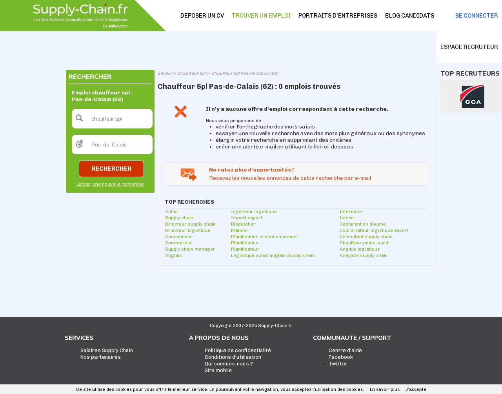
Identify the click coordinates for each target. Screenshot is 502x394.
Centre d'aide (345, 350)
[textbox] (112, 118)
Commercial (179, 243)
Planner (240, 230)
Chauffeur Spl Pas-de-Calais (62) (244, 73)
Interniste (351, 211)
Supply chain (179, 217)
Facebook (341, 357)
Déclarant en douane (363, 224)
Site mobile (218, 370)
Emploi (164, 73)
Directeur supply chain (190, 224)
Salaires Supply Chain (106, 350)
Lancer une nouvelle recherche (110, 184)
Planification (244, 243)
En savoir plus (385, 389)
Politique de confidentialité (238, 350)
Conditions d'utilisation (233, 357)
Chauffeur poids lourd (364, 243)
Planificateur (245, 249)
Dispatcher (243, 224)
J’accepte (416, 389)
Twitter (338, 364)
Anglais (173, 255)
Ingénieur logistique (254, 211)
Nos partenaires (100, 357)
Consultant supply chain (366, 236)
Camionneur (179, 236)
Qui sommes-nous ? (229, 364)
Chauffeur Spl (191, 73)
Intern (347, 217)
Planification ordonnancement (264, 236)
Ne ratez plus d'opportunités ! (251, 169)
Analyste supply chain (364, 255)
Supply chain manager (190, 249)
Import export (246, 217)
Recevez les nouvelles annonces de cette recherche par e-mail (290, 178)
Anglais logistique (360, 249)
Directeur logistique (187, 230)
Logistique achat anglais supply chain (273, 255)
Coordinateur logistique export (374, 230)
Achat (171, 211)
